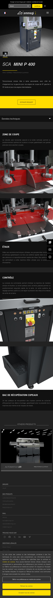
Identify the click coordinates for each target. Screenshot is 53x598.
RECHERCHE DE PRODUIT (8, 504)
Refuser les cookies (26, 586)
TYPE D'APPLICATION (7, 501)
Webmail (4, 517)
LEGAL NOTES (5, 550)
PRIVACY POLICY (6, 547)
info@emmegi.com (7, 527)
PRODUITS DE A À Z (7, 507)
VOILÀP (4, 488)
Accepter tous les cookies (27, 592)
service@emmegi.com (8, 520)
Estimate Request (26, 102)
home (4, 72)
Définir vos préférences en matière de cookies (26, 579)
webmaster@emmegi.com (9, 523)
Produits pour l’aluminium (21, 72)
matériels (9, 72)
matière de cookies (8, 562)
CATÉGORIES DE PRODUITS (9, 498)
